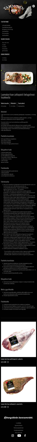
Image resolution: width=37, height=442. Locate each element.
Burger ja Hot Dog (7, 29)
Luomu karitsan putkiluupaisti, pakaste (12, 359)
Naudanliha (5, 31)
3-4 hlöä (4, 60)
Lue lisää (3, 362)
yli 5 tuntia (5, 50)
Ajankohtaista (18, 425)
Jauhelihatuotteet (7, 27)
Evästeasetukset (18, 430)
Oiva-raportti (18, 432)
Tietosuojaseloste (18, 428)
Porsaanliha (5, 33)
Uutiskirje (18, 423)
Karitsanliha (5, 35)
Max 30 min (5, 42)
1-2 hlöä (4, 58)
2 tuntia (4, 46)
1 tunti (3, 44)
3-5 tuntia (4, 48)
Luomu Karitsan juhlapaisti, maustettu (11, 404)
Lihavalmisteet (6, 25)
